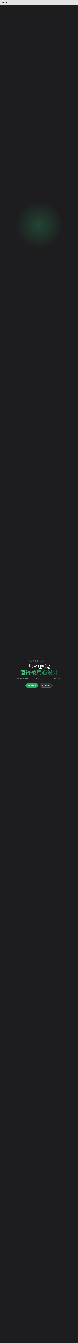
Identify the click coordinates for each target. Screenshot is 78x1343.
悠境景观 (5, 2)
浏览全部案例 (32, 685)
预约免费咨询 (46, 685)
